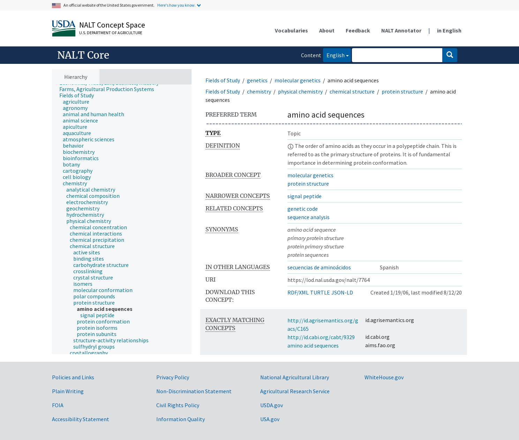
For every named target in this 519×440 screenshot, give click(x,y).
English (334, 55)
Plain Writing (68, 391)
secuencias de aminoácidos (319, 267)
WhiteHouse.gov (384, 377)
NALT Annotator (401, 30)
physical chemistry (300, 91)
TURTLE (320, 292)
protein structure (402, 91)
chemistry (259, 91)
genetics (257, 80)
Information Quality (180, 419)
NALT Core (83, 55)
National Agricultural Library (294, 377)
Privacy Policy (172, 377)
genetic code (302, 208)
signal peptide (304, 196)
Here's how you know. (176, 5)
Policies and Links (73, 377)
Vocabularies (291, 30)
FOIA (57, 405)
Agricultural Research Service (295, 391)
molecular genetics (297, 80)
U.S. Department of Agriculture (110, 32)
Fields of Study (222, 80)
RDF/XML (298, 292)
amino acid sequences (313, 345)
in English (449, 30)
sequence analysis (308, 217)
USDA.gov (271, 405)
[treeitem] (109, 89)
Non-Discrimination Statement (194, 391)
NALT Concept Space (112, 25)
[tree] (121, 219)
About (326, 30)
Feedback (358, 30)
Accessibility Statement (80, 419)
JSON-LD (342, 292)
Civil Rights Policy (177, 405)
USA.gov (269, 419)
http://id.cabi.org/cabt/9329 (321, 337)
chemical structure (352, 91)
